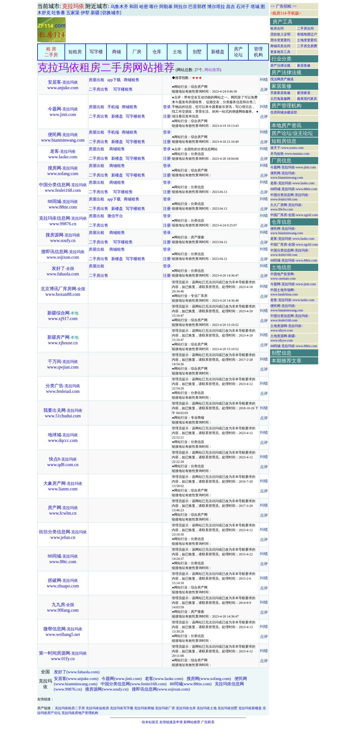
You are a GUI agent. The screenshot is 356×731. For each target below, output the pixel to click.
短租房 (75, 51)
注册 (167, 116)
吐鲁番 (58, 12)
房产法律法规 (280, 65)
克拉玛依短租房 (97, 708)
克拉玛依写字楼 (121, 708)
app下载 (114, 80)
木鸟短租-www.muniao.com (289, 154)
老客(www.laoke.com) (164, 678)
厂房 (136, 51)
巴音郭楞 (197, 6)
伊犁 (85, 12)
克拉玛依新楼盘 (250, 708)
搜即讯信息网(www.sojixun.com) (161, 689)
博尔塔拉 (216, 6)
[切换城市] (111, 12)
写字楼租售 (123, 89)
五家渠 (73, 12)
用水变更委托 (280, 40)
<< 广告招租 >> (283, 6)
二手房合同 (305, 28)
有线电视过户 (307, 34)
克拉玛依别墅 (227, 708)
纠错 (264, 80)
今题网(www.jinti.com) (122, 678)
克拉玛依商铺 (144, 708)
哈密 (143, 6)
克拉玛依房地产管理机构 (79, 713)
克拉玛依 (73, 6)
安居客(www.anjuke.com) (76, 678)
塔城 (255, 6)
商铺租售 (131, 80)
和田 (133, 6)
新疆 (95, 12)
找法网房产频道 (282, 79)
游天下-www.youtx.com (286, 148)
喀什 (153, 6)
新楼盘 (217, 51)
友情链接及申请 (171, 722)
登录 (167, 107)
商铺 (116, 51)
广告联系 (207, 722)
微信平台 (115, 216)
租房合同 (277, 28)
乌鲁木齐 (119, 6)
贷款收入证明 (280, 34)
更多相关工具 (280, 52)
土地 (177, 51)
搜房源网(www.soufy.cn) (106, 689)
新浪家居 (303, 93)
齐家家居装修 (280, 93)
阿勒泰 (166, 6)
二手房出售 (98, 89)
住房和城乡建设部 (283, 112)
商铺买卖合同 (280, 46)
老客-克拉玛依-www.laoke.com (292, 183)
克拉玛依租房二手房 (70, 708)
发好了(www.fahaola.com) (77, 672)
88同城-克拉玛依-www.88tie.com (293, 189)
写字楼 (96, 51)
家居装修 (303, 65)
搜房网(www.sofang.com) (209, 678)
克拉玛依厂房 (165, 708)
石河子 (242, 6)
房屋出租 (96, 80)
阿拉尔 (180, 6)
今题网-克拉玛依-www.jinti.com (293, 167)
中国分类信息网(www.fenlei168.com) (133, 684)
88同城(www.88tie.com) (191, 684)
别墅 (197, 51)
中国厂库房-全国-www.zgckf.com (294, 215)
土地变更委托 (307, 40)
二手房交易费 (307, 46)
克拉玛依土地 (207, 708)
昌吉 (230, 6)
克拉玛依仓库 (186, 708)
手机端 (113, 107)
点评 (264, 90)
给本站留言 (150, 722)
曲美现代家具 (307, 99)
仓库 (156, 51)
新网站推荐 (192, 722)
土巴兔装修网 (280, 99)
